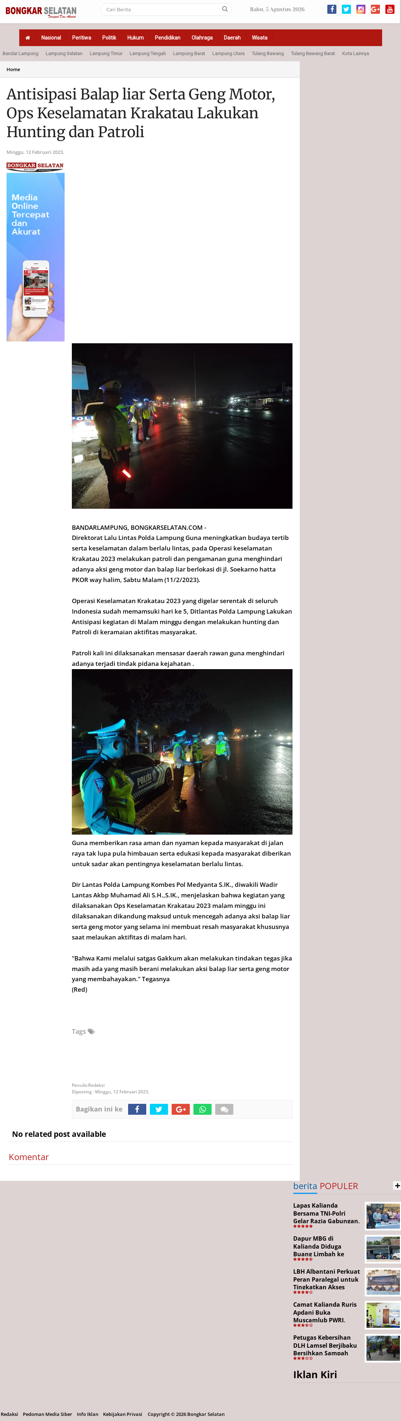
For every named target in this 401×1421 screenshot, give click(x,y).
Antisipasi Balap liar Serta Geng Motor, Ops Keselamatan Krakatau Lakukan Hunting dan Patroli (141, 113)
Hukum (135, 38)
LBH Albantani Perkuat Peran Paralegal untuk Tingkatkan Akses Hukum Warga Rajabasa (326, 1287)
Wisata (259, 38)
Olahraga (202, 38)
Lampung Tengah (148, 53)
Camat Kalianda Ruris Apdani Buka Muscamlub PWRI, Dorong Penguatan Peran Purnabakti (325, 1320)
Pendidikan (167, 38)
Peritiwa (81, 38)
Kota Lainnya (355, 53)
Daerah (232, 38)
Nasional (51, 38)
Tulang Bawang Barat (313, 53)
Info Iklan (87, 1414)
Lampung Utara (228, 53)
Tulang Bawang (268, 53)
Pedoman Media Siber (47, 1414)
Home (13, 69)
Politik (109, 38)
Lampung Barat (189, 53)
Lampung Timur (106, 53)
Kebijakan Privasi (122, 1414)
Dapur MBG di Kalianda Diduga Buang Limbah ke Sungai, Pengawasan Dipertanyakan (323, 1254)
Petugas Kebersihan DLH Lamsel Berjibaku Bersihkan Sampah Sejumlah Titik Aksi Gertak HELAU (325, 1353)
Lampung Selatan (64, 53)
